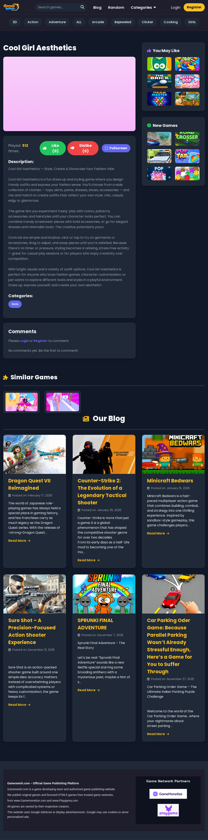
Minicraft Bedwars (170, 480)
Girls (192, 22)
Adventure (57, 22)
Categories (143, 7)
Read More (19, 540)
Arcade (98, 22)
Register (194, 7)
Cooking (171, 22)
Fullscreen (116, 148)
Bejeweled (123, 22)
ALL (78, 22)
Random (116, 7)
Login (175, 7)
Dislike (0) (81, 148)
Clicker (147, 22)
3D (15, 22)
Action (32, 22)
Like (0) (51, 148)
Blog (97, 7)
